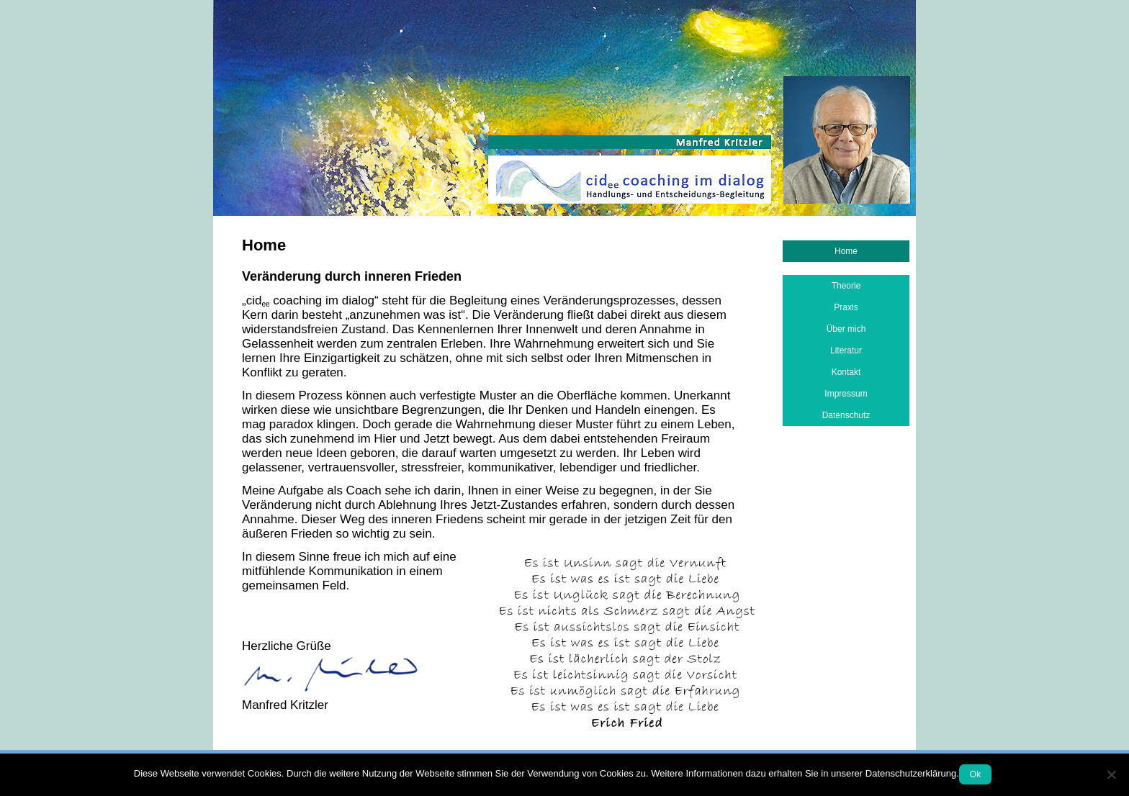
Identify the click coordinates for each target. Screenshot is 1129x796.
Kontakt (846, 372)
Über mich (846, 329)
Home (846, 251)
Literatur (846, 350)
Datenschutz (846, 415)
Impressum (845, 394)
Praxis (846, 307)
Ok (975, 774)
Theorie (846, 286)
